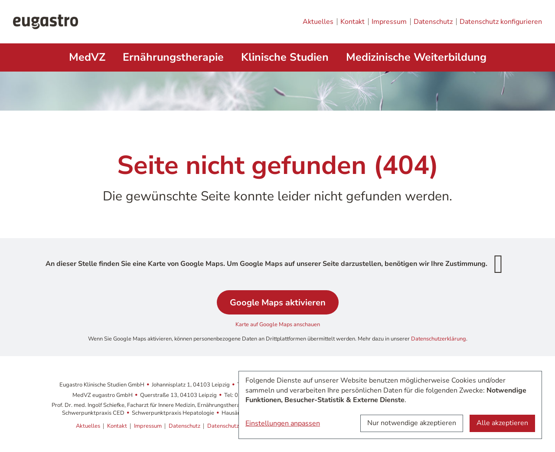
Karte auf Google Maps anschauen (277, 324)
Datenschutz (433, 21)
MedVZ (87, 57)
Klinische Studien (285, 57)
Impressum (389, 21)
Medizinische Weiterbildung (416, 57)
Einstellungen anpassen (282, 423)
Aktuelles (318, 21)
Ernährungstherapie (173, 57)
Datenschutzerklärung (438, 339)
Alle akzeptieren (502, 423)
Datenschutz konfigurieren (501, 21)
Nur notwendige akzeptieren (411, 423)
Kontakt (352, 21)
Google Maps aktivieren (278, 302)
